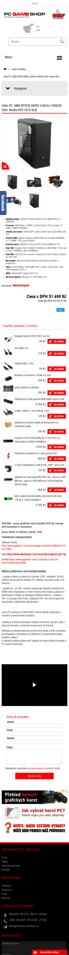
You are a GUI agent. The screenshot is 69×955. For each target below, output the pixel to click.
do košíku (59, 341)
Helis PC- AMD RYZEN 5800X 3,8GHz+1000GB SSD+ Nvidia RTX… (31, 76)
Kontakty (6, 869)
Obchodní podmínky (11, 865)
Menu (8, 57)
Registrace (7, 889)
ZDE (39, 531)
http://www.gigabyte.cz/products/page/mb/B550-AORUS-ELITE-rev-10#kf (34, 547)
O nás (4, 857)
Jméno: (10, 722)
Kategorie (20, 88)
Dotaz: (10, 747)
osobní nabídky (18, 69)
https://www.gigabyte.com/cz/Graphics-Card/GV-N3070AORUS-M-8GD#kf (30, 561)
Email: (10, 730)
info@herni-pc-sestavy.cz (23, 926)
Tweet (60, 309)
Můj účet (6, 898)
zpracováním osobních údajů (45, 768)
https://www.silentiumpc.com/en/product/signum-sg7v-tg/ (36, 554)
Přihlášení (6, 885)
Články (5, 861)
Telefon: (11, 738)
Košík (4, 893)
